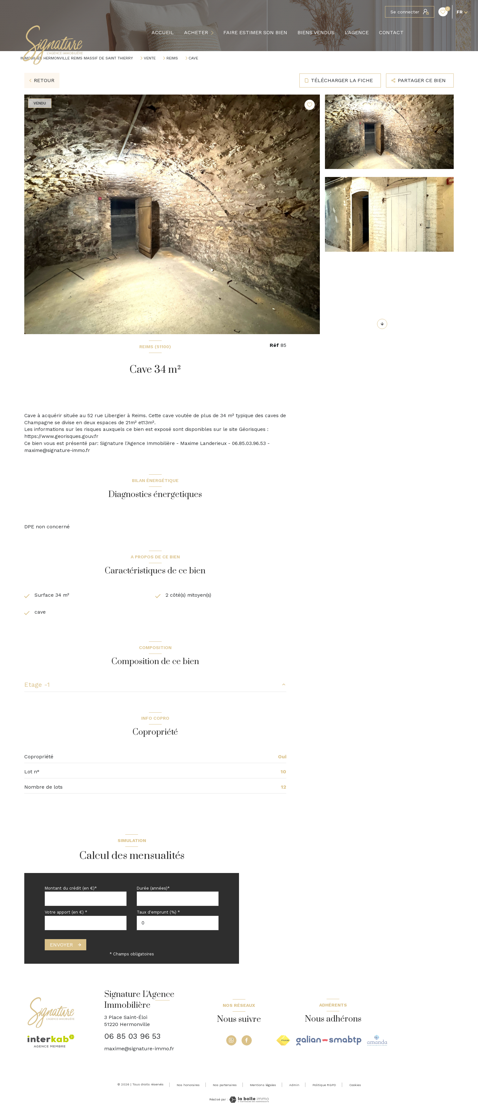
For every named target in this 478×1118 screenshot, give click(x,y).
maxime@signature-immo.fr (139, 1050)
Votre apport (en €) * (66, 913)
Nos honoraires (188, 1086)
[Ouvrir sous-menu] (213, 32)
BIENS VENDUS (316, 32)
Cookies (355, 1086)
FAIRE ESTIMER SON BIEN (255, 32)
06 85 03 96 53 (132, 1037)
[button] (382, 324)
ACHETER (196, 32)
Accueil (162, 32)
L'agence (357, 32)
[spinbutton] (178, 924)
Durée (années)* (153, 889)
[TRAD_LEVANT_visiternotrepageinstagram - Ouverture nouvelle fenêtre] (231, 1042)
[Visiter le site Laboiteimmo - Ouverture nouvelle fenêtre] (248, 1101)
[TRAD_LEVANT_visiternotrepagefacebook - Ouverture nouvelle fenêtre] (247, 1042)
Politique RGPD (324, 1086)
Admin (294, 1086)
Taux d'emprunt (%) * (158, 913)
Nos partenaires (225, 1086)
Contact (391, 32)
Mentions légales (263, 1086)
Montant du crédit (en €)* (71, 889)
